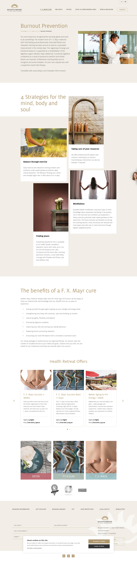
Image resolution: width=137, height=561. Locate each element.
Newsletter (120, 509)
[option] (36, 398)
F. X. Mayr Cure (46, 9)
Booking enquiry (58, 509)
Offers (69, 9)
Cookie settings (99, 546)
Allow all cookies (99, 541)
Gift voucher (41, 509)
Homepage (24, 31)
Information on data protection (34, 548)
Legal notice (104, 509)
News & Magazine (106, 9)
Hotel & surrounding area (85, 9)
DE (125, 1)
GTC (73, 509)
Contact (122, 9)
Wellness (58, 9)
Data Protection (87, 509)
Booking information (20, 509)
